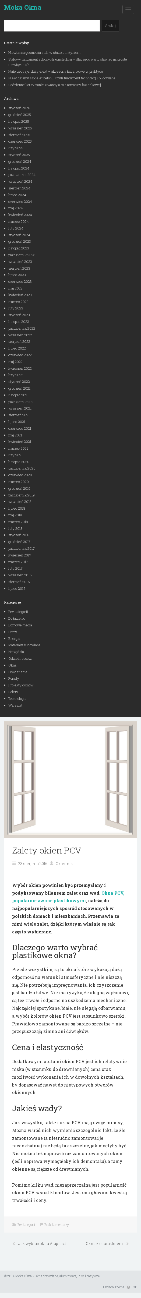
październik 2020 (22, 468)
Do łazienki (17, 618)
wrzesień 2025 (20, 128)
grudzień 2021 (19, 388)
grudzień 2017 (19, 541)
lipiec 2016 (17, 588)
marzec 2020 (18, 481)
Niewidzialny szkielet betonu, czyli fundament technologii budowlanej (62, 78)
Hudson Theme (113, 1287)
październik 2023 (21, 254)
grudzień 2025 (19, 114)
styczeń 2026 (19, 107)
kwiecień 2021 (19, 441)
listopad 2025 (18, 121)
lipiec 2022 (17, 348)
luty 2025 (15, 148)
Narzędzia (16, 651)
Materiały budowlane (24, 645)
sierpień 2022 (19, 341)
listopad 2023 (18, 248)
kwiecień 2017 (19, 555)
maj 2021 (15, 435)
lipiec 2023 (17, 274)
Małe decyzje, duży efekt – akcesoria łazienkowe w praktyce (55, 71)
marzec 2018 (18, 521)
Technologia (17, 698)
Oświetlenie (17, 671)
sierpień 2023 (19, 268)
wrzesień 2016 (20, 575)
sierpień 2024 (19, 188)
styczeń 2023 (19, 314)
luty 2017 (15, 568)
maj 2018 (15, 515)
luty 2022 (15, 374)
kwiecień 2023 (20, 294)
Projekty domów (20, 685)
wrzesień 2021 (19, 408)
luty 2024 (15, 228)
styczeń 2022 (19, 381)
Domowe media (20, 625)
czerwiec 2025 (20, 141)
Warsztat (15, 705)
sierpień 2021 (19, 414)
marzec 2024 (18, 221)
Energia (14, 638)
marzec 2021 (18, 448)
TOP (132, 1287)
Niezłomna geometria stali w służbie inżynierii (44, 52)
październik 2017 (21, 548)
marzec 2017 (18, 561)
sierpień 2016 (19, 581)
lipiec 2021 (16, 421)
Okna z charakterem (105, 1243)
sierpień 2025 (19, 134)
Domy (12, 631)
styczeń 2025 (19, 154)
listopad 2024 (18, 168)
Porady (13, 678)
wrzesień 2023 (20, 261)
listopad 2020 (18, 461)
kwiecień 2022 (20, 368)
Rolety (13, 691)
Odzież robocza (20, 658)
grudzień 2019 (19, 488)
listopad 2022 (18, 321)
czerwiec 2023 (20, 281)
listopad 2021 (18, 395)
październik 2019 (21, 495)
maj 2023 (15, 288)
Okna (12, 665)
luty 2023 (15, 308)
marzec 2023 (18, 301)
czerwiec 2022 (20, 354)
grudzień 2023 (19, 241)
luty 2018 (15, 528)
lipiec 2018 (16, 508)
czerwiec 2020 (20, 474)
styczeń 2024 (19, 234)
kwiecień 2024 (20, 214)
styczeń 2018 (18, 534)
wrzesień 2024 (20, 181)
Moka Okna (22, 7)
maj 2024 (15, 208)
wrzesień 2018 (19, 501)
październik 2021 (21, 401)
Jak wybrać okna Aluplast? (42, 1243)
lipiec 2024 (17, 194)
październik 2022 (21, 328)
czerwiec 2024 (20, 201)
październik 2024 (22, 174)
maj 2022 (15, 361)
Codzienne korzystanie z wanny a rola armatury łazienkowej (54, 84)
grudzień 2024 (19, 161)
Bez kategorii (18, 611)
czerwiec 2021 (19, 428)
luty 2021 (15, 455)
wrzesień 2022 (20, 335)
